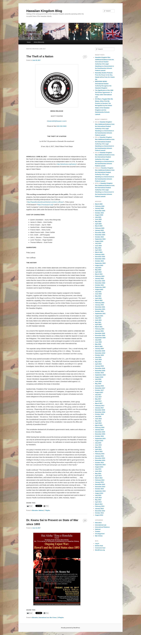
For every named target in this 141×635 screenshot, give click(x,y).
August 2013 (99, 493)
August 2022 (99, 289)
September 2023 (100, 263)
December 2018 (100, 368)
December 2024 (100, 232)
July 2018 (98, 379)
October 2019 (99, 355)
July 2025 (98, 217)
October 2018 (99, 372)
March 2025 (98, 226)
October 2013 (99, 489)
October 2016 (99, 414)
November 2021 (100, 309)
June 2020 (98, 342)
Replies (47, 510)
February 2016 (99, 427)
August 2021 (99, 316)
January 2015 (99, 456)
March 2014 (98, 478)
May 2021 (98, 322)
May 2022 (98, 296)
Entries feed (99, 545)
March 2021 (98, 326)
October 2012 (99, 513)
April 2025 (98, 223)
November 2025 (100, 210)
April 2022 (98, 298)
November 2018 (100, 370)
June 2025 (98, 219)
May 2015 (98, 447)
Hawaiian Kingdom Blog (44, 11)
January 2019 (99, 366)
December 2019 (100, 351)
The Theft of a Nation (39, 56)
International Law (44, 617)
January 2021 (99, 331)
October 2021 (99, 311)
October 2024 (99, 237)
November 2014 (100, 460)
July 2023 (98, 267)
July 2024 (98, 243)
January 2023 (99, 278)
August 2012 (99, 515)
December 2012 (100, 511)
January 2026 (99, 208)
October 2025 (99, 213)
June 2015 (98, 445)
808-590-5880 (61, 126)
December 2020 (100, 333)
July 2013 (98, 495)
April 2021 (98, 324)
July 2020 (98, 340)
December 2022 (100, 281)
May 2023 (98, 270)
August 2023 (99, 265)
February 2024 (99, 254)
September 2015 (100, 438)
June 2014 (98, 471)
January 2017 (99, 408)
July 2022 (98, 291)
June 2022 (98, 294)
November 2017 (100, 388)
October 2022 (99, 285)
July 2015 (98, 443)
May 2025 (98, 221)
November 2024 (100, 234)
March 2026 (98, 204)
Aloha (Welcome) (39, 42)
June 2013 (98, 497)
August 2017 (99, 392)
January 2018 (99, 386)
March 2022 (98, 300)
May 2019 (98, 362)
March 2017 (98, 403)
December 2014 (100, 458)
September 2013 (100, 491)
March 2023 (98, 274)
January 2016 (99, 429)
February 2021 (99, 329)
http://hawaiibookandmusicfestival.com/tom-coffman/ (45, 202)
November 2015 (100, 434)
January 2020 (99, 348)
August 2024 (99, 241)
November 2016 (100, 412)
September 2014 (100, 464)
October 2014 (99, 462)
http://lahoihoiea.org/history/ (66, 164)
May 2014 (98, 473)
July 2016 (98, 416)
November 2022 (100, 283)
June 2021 (98, 320)
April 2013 (98, 502)
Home (29, 42)
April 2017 (98, 401)
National (41, 510)
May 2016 (98, 421)
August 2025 (99, 215)
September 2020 (100, 337)
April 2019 (98, 364)
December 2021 (100, 307)
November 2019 (100, 353)
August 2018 (99, 377)
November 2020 (100, 335)
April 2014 (98, 475)
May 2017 (98, 399)
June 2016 (98, 418)
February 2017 (99, 405)
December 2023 (100, 256)
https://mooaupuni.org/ (45, 204)
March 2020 (98, 346)
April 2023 (98, 272)
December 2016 (100, 410)
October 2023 (99, 261)
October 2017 (99, 390)
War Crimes (53, 617)
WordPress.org (100, 550)
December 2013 (100, 484)
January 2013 (99, 508)
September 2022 (100, 287)
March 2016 (98, 425)
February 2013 (99, 506)
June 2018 (98, 381)
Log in (97, 543)
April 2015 (98, 449)
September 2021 (100, 313)
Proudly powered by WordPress (70, 627)
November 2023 (100, 259)
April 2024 (98, 250)
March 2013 (98, 504)
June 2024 (98, 245)
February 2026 (99, 206)
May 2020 (98, 344)
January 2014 (99, 482)
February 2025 (99, 228)
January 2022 (99, 305)
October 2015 (99, 436)
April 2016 (98, 423)
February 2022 (99, 302)
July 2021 (98, 318)
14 (85, 520)
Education (35, 510)
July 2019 (98, 357)
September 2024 (100, 239)
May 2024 (98, 248)
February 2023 (99, 276)
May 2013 (98, 500)
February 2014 (99, 480)
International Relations (102, 527)
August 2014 (99, 467)
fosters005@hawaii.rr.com (57, 121)
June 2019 (98, 359)
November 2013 (100, 486)
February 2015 (99, 453)
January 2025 (99, 230)
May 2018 (98, 383)
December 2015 (100, 432)
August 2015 (99, 440)
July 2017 (98, 394)
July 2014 (98, 469)
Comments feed (100, 548)
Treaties (97, 531)
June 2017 (98, 397)
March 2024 (98, 252)
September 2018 (100, 375)
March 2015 (98, 451)
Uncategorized (99, 533)
